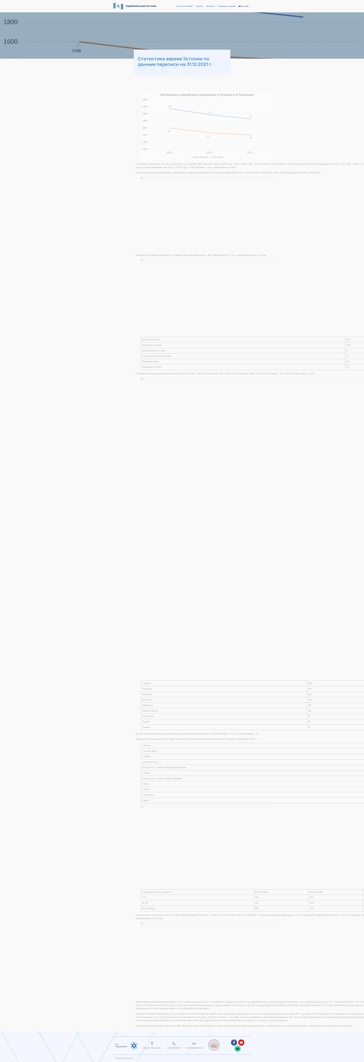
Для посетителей (184, 6)
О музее (199, 6)
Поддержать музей (226, 6)
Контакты (210, 6)
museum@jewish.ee (194, 1048)
